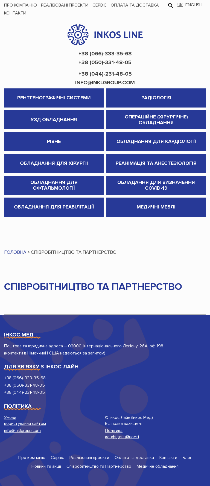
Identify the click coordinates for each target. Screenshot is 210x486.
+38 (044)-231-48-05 (105, 74)
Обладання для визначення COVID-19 (156, 185)
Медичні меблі (156, 207)
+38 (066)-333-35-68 (105, 53)
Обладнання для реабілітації (54, 207)
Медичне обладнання (158, 466)
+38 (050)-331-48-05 (105, 62)
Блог (187, 457)
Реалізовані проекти (64, 5)
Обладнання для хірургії (54, 163)
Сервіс (99, 5)
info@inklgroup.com (105, 82)
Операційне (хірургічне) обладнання (156, 120)
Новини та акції (46, 466)
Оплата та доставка (135, 5)
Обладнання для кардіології (156, 141)
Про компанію (20, 5)
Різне (54, 141)
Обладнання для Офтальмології (54, 185)
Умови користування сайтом (25, 420)
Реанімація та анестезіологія (156, 163)
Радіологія (156, 98)
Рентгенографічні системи (54, 98)
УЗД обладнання (54, 120)
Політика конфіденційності (122, 433)
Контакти (15, 13)
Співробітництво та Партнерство (98, 466)
